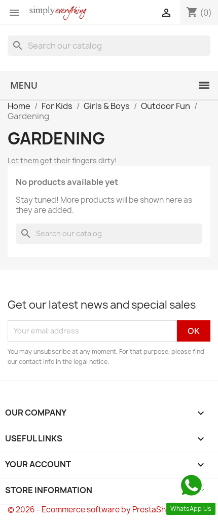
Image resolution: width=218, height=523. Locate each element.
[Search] (109, 45)
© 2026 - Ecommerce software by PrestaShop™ (95, 509)
